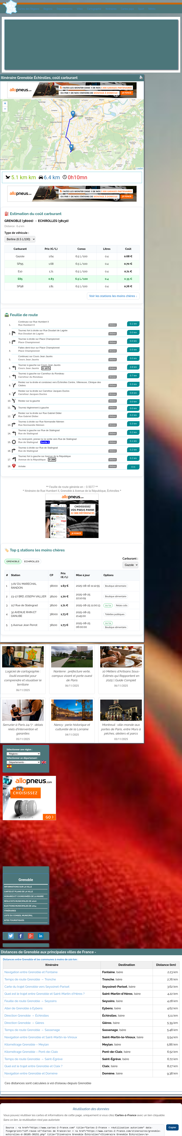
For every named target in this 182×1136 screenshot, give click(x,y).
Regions (48, 8)
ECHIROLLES (31, 561)
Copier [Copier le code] (172, 1127)
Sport (141, 8)
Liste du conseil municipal (18, 915)
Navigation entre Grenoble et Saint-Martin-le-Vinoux (40, 1037)
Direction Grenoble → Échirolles (26, 1015)
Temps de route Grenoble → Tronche (30, 979)
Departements (64, 8)
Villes (80, 8)
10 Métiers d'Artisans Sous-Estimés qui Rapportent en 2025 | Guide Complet (121, 675)
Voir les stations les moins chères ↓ (113, 296)
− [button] (5, 109)
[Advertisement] (91, 44)
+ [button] (5, 103)
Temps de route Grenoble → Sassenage (32, 1030)
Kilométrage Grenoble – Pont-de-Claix (31, 1052)
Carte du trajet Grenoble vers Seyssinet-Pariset (36, 986)
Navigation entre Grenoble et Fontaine (31, 972)
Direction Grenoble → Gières (24, 1023)
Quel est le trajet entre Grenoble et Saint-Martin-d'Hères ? (44, 993)
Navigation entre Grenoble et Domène (31, 1073)
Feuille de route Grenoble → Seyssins (30, 1001)
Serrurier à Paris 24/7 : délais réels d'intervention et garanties (23, 729)
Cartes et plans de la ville (18, 891)
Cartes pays (127, 8)
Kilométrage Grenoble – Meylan (26, 1044)
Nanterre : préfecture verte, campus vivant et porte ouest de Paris (72, 675)
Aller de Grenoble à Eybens (23, 1008)
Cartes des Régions (28, 8)
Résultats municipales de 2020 (20, 901)
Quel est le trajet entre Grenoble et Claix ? (33, 1066)
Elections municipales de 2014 (20, 906)
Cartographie (94, 8)
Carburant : (130, 558)
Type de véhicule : (16, 233)
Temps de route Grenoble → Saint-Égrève (33, 1059)
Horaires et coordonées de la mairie (24, 896)
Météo (152, 8)
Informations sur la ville (18, 887)
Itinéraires (111, 8)
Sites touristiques (14, 920)
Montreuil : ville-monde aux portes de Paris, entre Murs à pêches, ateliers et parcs (121, 729)
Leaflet (139, 168)
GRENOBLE (13, 561)
